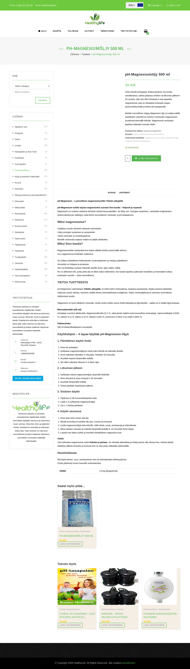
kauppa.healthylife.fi (29, 371)
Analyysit (19, 133)
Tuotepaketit (20, 257)
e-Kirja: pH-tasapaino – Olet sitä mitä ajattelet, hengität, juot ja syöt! (77, 616)
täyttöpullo (145, 141)
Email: (38, 5)
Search (43, 100)
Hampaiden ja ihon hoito (26, 152)
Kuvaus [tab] (111, 193)
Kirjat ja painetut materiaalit (27, 176)
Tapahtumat (20, 245)
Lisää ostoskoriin (148, 158)
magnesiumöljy (171, 138)
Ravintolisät (159, 134)
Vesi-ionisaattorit (22, 275)
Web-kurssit (20, 282)
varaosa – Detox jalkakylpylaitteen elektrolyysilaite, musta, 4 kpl (119, 616)
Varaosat (120, 609)
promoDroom (128, 663)
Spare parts (20, 238)
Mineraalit (19, 201)
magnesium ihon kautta (154, 138)
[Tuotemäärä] (127, 158)
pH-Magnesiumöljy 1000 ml (77, 536)
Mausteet (19, 189)
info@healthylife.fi (28, 362)
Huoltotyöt (19, 158)
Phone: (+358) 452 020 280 (21, 5)
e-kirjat (62, 609)
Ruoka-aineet (21, 226)
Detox (135, 134)
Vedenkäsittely (164, 609)
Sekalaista (19, 232)
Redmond (19, 220)
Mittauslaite (20, 207)
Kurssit (18, 183)
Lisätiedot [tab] (124, 193)
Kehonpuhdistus (146, 134)
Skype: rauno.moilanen (28, 378)
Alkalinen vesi (21, 127)
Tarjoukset (19, 251)
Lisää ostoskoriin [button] (70, 544)
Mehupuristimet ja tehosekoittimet (30, 195)
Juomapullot (20, 164)
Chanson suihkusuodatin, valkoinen (160, 615)
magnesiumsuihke (132, 141)
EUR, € (132, 5)
